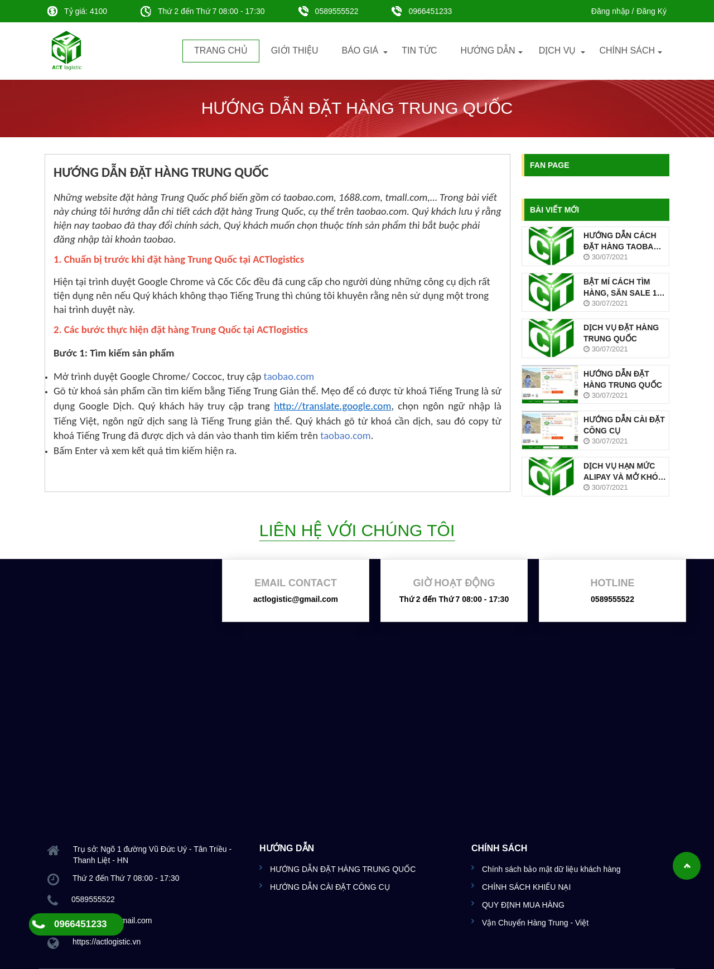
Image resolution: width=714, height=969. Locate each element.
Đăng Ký (651, 11)
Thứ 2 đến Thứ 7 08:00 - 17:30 (454, 599)
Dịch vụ (557, 50)
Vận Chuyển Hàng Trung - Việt (535, 922)
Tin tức (419, 50)
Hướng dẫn (488, 50)
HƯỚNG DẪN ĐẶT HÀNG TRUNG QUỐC (343, 869)
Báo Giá (359, 50)
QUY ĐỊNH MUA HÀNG (523, 904)
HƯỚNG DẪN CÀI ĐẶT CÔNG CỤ (330, 887)
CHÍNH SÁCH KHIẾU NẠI (526, 887)
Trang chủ (221, 50)
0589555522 (328, 11)
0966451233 (422, 11)
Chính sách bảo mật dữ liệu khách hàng (551, 869)
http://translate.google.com (332, 405)
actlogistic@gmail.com (295, 599)
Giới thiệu (295, 50)
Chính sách (627, 50)
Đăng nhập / (612, 11)
